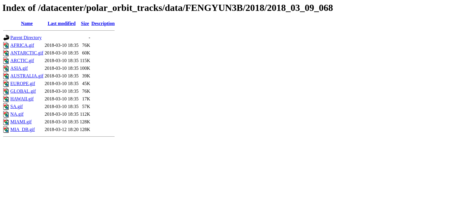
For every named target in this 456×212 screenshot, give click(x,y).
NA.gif (17, 114)
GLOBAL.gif (23, 91)
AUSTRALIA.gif (26, 75)
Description (103, 23)
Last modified (62, 23)
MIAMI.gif (21, 121)
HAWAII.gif (22, 98)
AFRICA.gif (22, 45)
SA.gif (16, 106)
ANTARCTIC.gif (26, 52)
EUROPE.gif (22, 83)
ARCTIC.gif (22, 60)
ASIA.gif (19, 68)
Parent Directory (26, 37)
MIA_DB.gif (22, 129)
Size (85, 23)
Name (27, 23)
